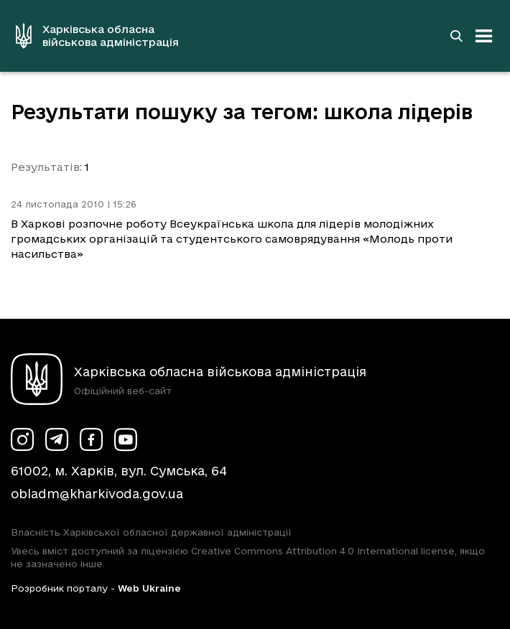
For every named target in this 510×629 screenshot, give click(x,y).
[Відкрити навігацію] (484, 36)
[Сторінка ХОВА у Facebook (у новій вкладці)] (91, 439)
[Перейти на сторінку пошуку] (456, 36)
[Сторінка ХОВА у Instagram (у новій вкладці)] (22, 439)
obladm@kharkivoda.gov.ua (97, 493)
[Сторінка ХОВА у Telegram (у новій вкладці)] (56, 439)
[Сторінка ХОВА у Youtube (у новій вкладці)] (125, 439)
